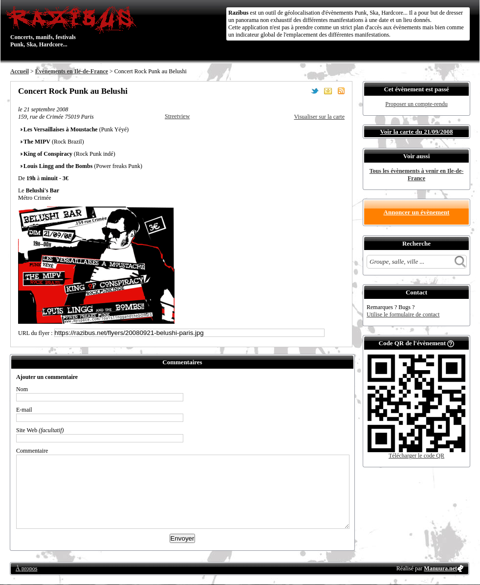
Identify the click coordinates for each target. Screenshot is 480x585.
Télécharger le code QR (416, 455)
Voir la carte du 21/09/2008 (416, 131)
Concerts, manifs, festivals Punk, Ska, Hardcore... (73, 26)
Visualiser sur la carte (319, 116)
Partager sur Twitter (315, 91)
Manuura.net (440, 568)
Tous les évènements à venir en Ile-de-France (417, 174)
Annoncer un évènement (417, 212)
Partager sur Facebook (301, 91)
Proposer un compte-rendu (416, 104)
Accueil (19, 71)
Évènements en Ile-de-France (71, 71)
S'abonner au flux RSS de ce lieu (341, 91)
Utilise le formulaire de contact (403, 314)
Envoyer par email (328, 91)
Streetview (177, 116)
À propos (26, 568)
